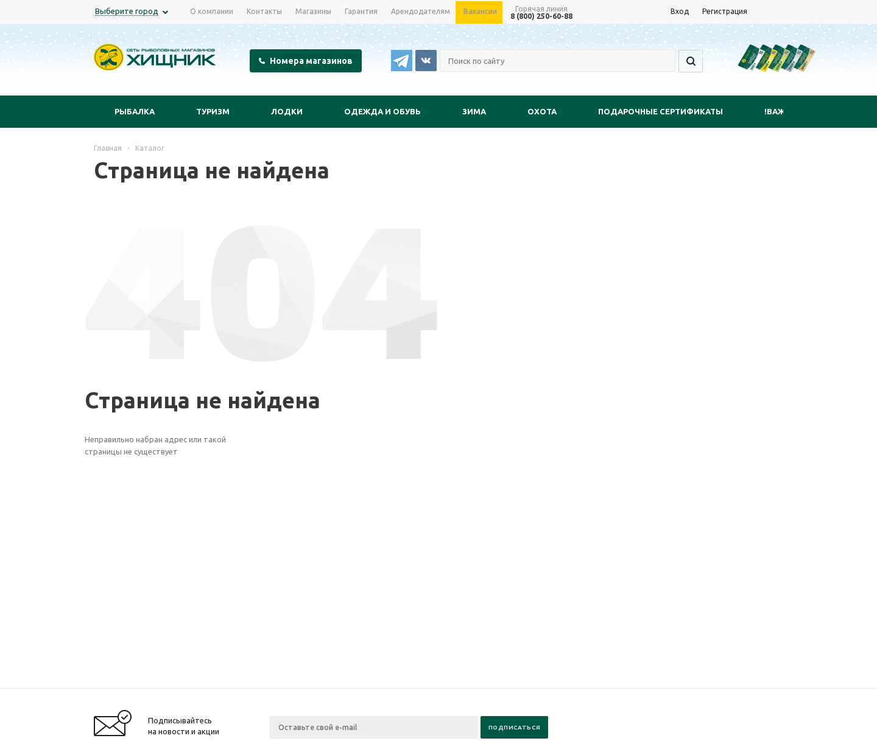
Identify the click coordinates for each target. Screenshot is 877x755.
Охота (542, 111)
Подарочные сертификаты (660, 111)
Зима (474, 111)
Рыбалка (134, 111)
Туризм (213, 111)
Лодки (287, 111)
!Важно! (782, 111)
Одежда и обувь (382, 111)
